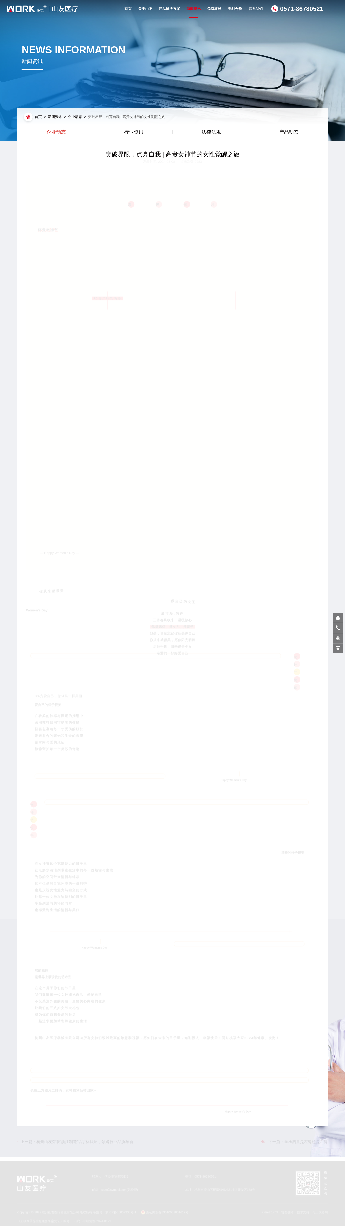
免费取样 (214, 9)
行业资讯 (133, 132)
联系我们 (256, 9)
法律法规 (211, 132)
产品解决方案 (169, 9)
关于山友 (145, 9)
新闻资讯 (194, 12)
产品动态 (289, 132)
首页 (128, 9)
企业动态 (75, 117)
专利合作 (235, 9)
